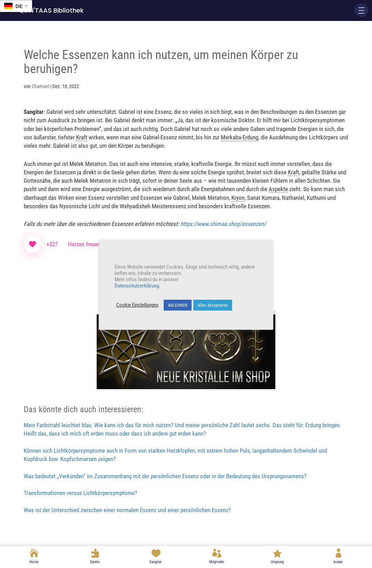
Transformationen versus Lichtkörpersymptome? (80, 492)
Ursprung (277, 562)
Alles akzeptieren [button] (213, 305)
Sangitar (155, 562)
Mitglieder (216, 562)
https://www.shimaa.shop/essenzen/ (223, 223)
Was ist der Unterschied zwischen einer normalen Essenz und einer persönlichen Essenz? (127, 510)
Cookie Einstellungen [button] (137, 305)
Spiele (94, 562)
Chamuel (40, 86)
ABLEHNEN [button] (177, 305)
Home (33, 562)
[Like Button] (32, 244)
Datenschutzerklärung (136, 286)
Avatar (338, 562)
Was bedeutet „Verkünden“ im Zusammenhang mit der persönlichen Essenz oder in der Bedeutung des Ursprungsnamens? (165, 476)
